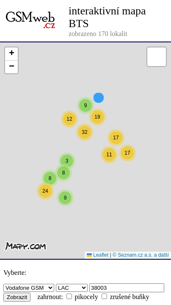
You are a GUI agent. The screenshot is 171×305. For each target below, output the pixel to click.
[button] (85, 124)
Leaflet (97, 255)
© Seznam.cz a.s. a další (141, 255)
